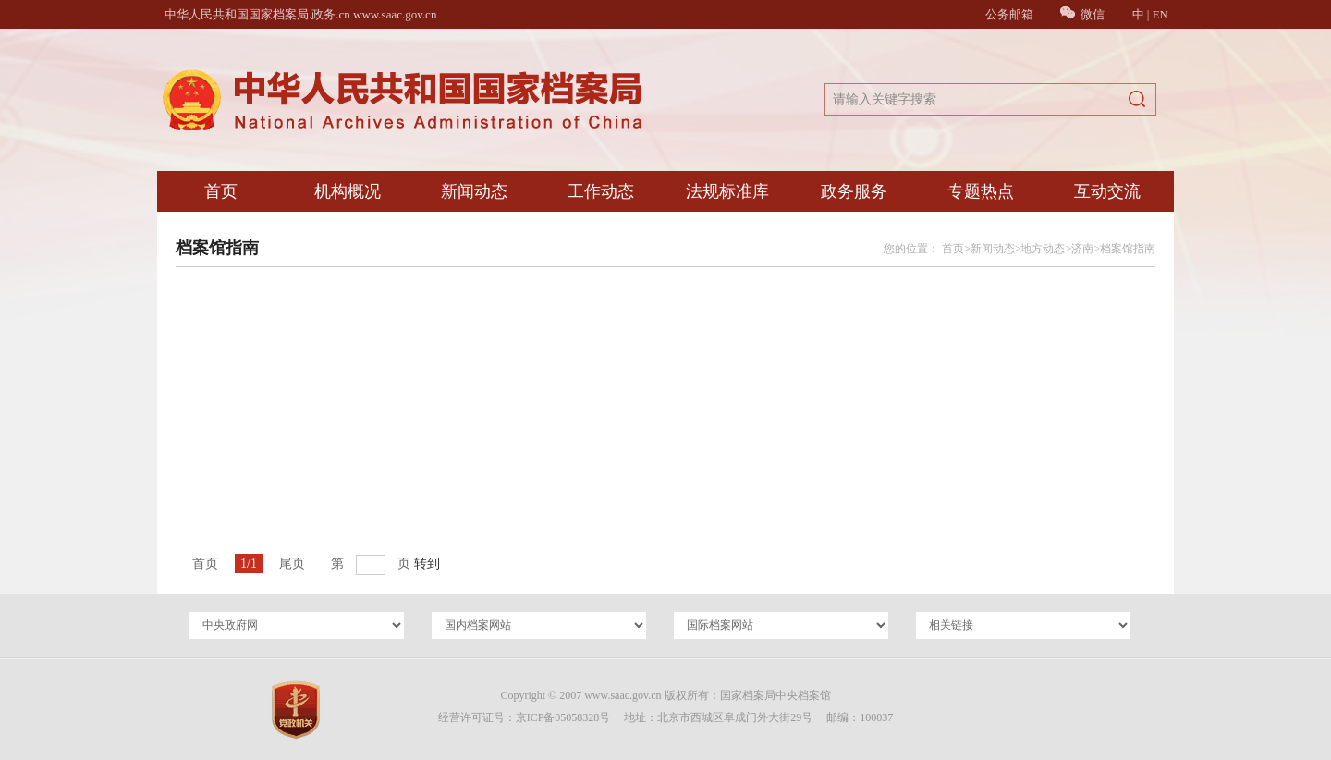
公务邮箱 (1009, 14)
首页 (221, 191)
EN (1160, 14)
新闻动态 (474, 191)
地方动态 (1042, 248)
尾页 (292, 563)
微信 (1082, 14)
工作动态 (601, 191)
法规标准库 (727, 191)
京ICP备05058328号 (563, 717)
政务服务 (854, 191)
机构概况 (347, 191)
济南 (1082, 248)
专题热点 (980, 191)
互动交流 (1107, 191)
